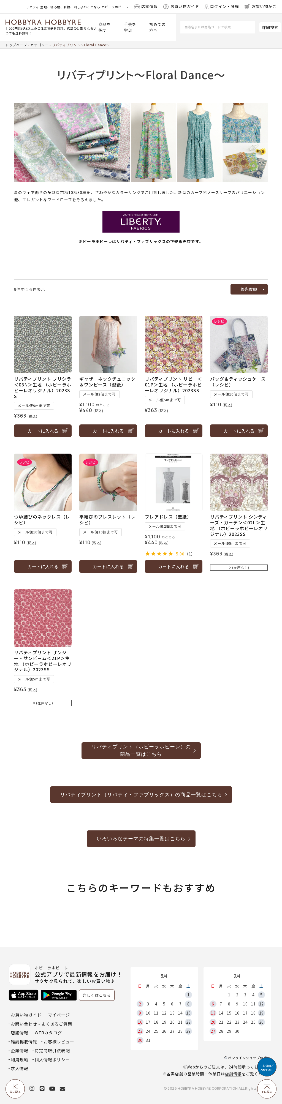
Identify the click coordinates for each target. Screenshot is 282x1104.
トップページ (16, 44)
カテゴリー (39, 44)
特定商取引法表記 (52, 1050)
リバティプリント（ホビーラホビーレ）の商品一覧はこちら (141, 750)
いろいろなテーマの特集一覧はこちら (141, 839)
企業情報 (19, 1050)
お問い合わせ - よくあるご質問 (41, 1024)
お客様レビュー (59, 1042)
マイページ (59, 1015)
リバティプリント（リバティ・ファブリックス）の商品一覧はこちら (141, 795)
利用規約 (19, 1059)
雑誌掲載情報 (24, 1042)
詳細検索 (270, 27)
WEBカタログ (48, 1032)
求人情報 (19, 1068)
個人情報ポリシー (52, 1059)
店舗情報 (233, 1073)
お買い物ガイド (26, 1015)
